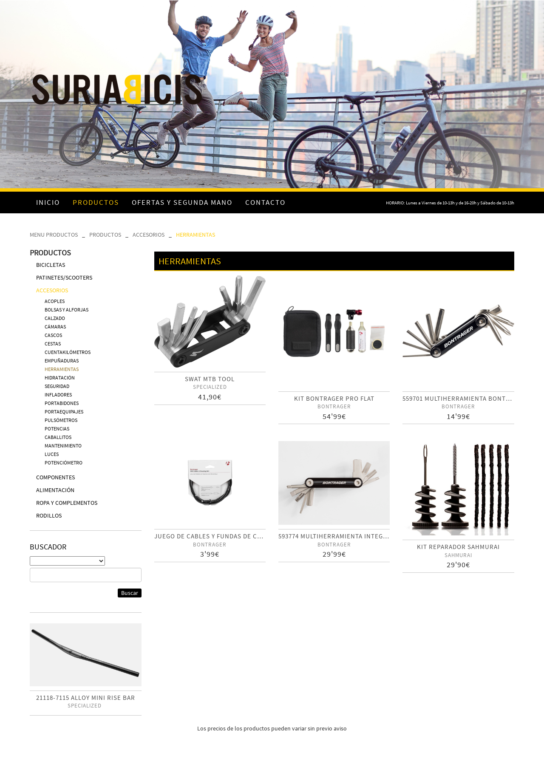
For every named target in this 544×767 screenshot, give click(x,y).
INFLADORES (58, 394)
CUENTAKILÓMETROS (68, 352)
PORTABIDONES (62, 403)
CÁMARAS (55, 326)
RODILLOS (49, 515)
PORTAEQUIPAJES (64, 411)
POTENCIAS (57, 428)
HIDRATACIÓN (60, 377)
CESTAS (53, 343)
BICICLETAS (50, 265)
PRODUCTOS (105, 234)
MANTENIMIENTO (63, 445)
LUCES (52, 454)
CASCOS (53, 335)
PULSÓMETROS (61, 420)
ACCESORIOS (148, 234)
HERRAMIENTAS (195, 234)
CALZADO (55, 318)
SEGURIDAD (57, 386)
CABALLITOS (58, 437)
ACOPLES (55, 301)
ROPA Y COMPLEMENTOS (66, 503)
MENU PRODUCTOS (54, 234)
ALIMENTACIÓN (55, 490)
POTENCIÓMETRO (63, 462)
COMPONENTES (55, 477)
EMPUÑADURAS (62, 360)
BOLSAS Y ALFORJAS (66, 309)
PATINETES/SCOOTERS (64, 277)
